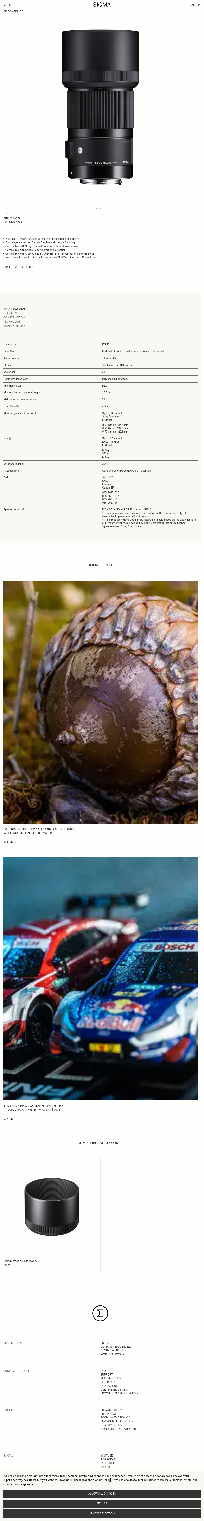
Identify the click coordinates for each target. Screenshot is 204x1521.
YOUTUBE (107, 1455)
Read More (11, 842)
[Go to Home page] (102, 4)
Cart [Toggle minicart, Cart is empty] (195, 4)
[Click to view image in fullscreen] (100, 107)
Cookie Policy (101, 1480)
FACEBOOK (108, 1463)
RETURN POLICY (111, 1378)
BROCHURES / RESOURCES (118, 1393)
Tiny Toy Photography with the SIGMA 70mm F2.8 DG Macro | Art (33, 1108)
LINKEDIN (107, 1467)
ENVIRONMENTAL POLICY (117, 1421)
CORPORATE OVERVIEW (116, 1346)
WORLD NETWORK (112, 1354)
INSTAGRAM (108, 1459)
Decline (102, 1503)
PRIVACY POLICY (111, 1410)
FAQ (103, 1370)
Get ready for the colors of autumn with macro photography (38, 831)
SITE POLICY (109, 1413)
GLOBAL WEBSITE (112, 1350)
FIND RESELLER (110, 1382)
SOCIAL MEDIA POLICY (115, 1417)
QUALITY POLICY (111, 1425)
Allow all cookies (102, 1493)
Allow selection (102, 1513)
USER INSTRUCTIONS (114, 1389)
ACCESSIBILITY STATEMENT (119, 1428)
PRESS (105, 1343)
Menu (7, 4)
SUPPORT (107, 1374)
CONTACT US (109, 1385)
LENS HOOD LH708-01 (20, 1261)
